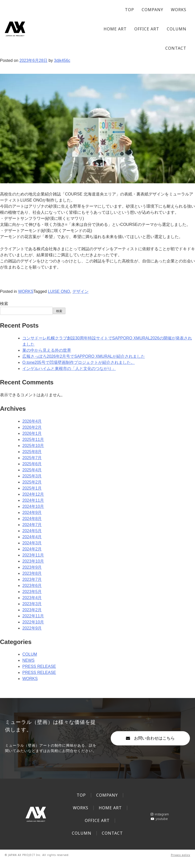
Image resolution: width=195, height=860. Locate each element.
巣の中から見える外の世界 (46, 350)
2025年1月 (32, 488)
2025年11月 (33, 439)
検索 (4, 303)
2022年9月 (32, 628)
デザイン (80, 291)
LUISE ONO (59, 291)
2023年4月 (32, 598)
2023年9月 (32, 567)
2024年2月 (32, 549)
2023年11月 (33, 555)
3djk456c (62, 60)
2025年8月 (32, 452)
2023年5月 (32, 591)
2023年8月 (32, 573)
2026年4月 (32, 421)
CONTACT (175, 48)
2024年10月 (33, 506)
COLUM (29, 654)
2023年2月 (32, 610)
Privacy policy (180, 855)
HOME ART (115, 29)
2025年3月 (32, 476)
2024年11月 (33, 500)
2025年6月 (32, 464)
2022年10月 (33, 622)
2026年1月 (32, 433)
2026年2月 (32, 427)
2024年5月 (32, 531)
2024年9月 (32, 512)
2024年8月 (32, 518)
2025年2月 (32, 482)
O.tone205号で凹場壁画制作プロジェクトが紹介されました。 (78, 362)
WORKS (178, 9)
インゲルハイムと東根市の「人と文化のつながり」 (69, 368)
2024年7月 (32, 525)
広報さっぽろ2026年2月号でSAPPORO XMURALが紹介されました (83, 356)
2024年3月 (32, 543)
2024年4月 (32, 537)
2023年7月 (32, 579)
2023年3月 (32, 604)
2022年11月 (33, 616)
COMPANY (152, 9)
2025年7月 (32, 458)
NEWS (28, 660)
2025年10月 (33, 445)
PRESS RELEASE (39, 666)
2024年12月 (33, 494)
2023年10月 (33, 561)
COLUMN (176, 29)
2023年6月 (32, 585)
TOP (129, 9)
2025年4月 (32, 470)
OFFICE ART (146, 29)
